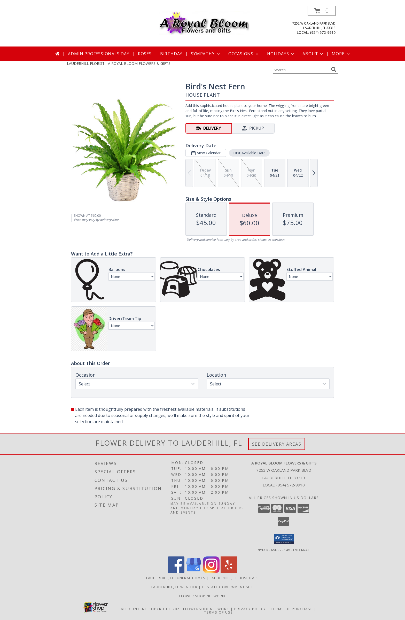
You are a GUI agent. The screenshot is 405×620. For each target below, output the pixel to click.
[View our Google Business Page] (193, 571)
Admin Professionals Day (98, 54)
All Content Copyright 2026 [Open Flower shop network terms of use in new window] (151, 608)
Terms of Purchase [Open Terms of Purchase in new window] (292, 608)
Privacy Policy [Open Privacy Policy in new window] (250, 608)
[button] (322, 11)
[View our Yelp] (229, 571)
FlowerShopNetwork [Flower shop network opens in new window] (206, 608)
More (341, 54)
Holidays (281, 54)
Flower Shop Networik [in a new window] (202, 595)
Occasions (244, 54)
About (313, 54)
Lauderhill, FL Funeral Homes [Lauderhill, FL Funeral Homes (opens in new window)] (175, 577)
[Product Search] (301, 69)
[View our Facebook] (176, 571)
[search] (334, 69)
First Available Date (249, 152)
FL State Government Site (228, 586)
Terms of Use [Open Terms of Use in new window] (218, 612)
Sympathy (206, 54)
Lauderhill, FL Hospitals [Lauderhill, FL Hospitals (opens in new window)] (234, 577)
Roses (145, 54)
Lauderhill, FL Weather (174, 586)
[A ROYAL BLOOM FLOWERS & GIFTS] (204, 21)
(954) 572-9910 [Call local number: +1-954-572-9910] (323, 32)
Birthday (171, 54)
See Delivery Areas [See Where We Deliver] (276, 444)
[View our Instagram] (211, 571)
